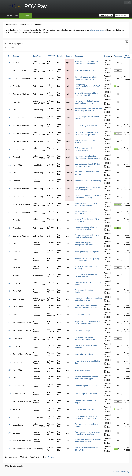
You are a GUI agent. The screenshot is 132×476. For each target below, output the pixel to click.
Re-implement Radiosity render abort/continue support (87, 102)
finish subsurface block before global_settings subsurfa (87, 78)
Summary (79, 56)
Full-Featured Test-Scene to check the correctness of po (86, 307)
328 (9, 197)
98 (9, 149)
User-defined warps (82, 331)
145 (9, 409)
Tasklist (27, 16)
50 (9, 118)
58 (9, 283)
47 (9, 275)
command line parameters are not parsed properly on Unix (88, 110)
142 (9, 401)
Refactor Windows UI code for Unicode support (87, 149)
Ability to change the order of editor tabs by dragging (86, 378)
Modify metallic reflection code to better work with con (88, 441)
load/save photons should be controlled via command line (86, 62)
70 (9, 63)
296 (9, 189)
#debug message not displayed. (87, 252)
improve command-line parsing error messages (87, 259)
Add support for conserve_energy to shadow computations (88, 433)
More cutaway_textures (84, 354)
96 (9, 331)
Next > (53, 457)
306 (9, 78)
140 (9, 394)
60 (9, 126)
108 (9, 346)
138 (9, 386)
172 (9, 425)
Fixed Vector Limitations (84, 70)
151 (9, 417)
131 (9, 378)
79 (9, 307)
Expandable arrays (82, 370)
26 (9, 236)
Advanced (10, 48)
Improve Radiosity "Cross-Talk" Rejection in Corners (87, 220)
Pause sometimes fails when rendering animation (86, 228)
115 (9, 354)
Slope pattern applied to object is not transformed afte (88, 322)
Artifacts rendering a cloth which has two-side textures (87, 236)
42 (9, 110)
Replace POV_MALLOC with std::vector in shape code (86, 133)
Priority (60, 56)
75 (9, 134)
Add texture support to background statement (84, 244)
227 (9, 70)
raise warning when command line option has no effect (88, 299)
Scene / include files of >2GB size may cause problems (88, 165)
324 (9, 94)
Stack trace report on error (85, 409)
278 (9, 181)
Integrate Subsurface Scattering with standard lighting (87, 204)
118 (9, 362)
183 (9, 449)
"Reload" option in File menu (86, 394)
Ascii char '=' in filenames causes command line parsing (88, 196)
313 (9, 86)
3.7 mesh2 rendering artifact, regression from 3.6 (86, 94)
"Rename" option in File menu (87, 386)
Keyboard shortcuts (14, 466)
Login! (127, 2)
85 (9, 315)
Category (17, 56)
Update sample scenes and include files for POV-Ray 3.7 (86, 338)
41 (9, 260)
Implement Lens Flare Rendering (88, 181)
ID (8, 56)
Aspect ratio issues (82, 315)
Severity (69, 56)
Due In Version (127, 56)
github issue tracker (97, 30)
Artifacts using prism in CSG (86, 126)
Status (108, 56)
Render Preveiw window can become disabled (86, 275)
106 (9, 338)
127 (9, 370)
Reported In (51, 56)
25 (9, 228)
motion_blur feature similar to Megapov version (86, 346)
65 (9, 291)
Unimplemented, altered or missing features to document (87, 157)
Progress (118, 56)
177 (9, 433)
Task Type (37, 56)
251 (9, 165)
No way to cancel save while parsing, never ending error (86, 417)
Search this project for (14, 44)
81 (9, 141)
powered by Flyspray (121, 472)
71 (9, 299)
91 (9, 323)
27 (9, 244)
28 (9, 252)
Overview (14, 16)
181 (9, 157)
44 (9, 267)
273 (9, 173)
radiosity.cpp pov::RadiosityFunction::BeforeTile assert (88, 86)
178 (9, 441)
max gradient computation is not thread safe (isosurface (87, 189)
